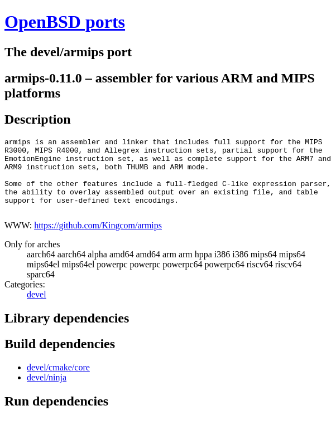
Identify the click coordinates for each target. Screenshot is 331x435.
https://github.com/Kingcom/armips (98, 240)
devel (36, 309)
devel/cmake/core (58, 382)
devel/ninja (46, 392)
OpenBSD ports (64, 22)
